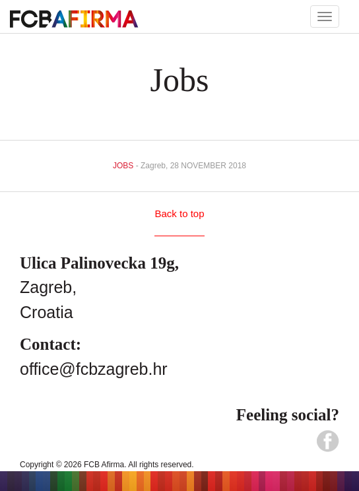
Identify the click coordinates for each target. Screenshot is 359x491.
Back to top (179, 213)
